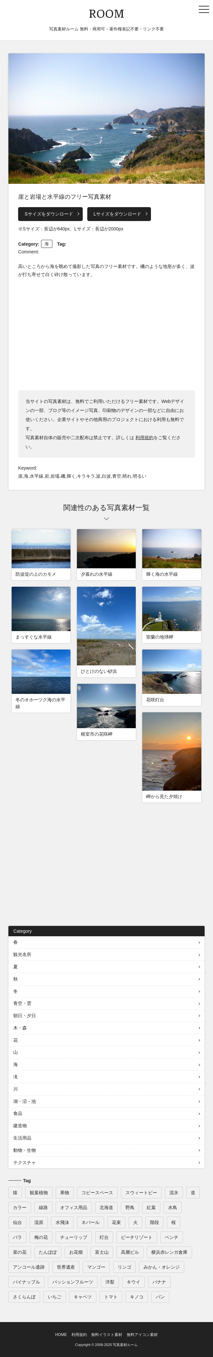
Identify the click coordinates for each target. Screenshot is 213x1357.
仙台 (17, 1222)
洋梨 (109, 1282)
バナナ (159, 1282)
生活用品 (22, 1137)
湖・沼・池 (24, 1101)
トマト (111, 1296)
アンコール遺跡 (29, 1267)
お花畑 (76, 1252)
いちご (54, 1296)
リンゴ (124, 1267)
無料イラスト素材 (106, 1334)
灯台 (104, 1237)
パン (160, 1296)
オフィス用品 (73, 1207)
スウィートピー (141, 1192)
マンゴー (96, 1267)
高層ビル (130, 1252)
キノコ (137, 1296)
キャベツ (83, 1296)
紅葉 (151, 1207)
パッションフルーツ (72, 1282)
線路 (43, 1207)
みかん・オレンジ (162, 1267)
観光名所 (22, 954)
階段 (154, 1222)
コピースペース (97, 1192)
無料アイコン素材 (142, 1334)
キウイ (133, 1282)
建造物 (20, 1125)
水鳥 (172, 1207)
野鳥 (129, 1207)
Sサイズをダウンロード (49, 214)
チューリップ (73, 1237)
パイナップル (26, 1282)
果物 (64, 1192)
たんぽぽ (48, 1252)
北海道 (106, 1207)
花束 (116, 1222)
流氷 (173, 1192)
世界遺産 (66, 1267)
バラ (17, 1237)
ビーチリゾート (137, 1237)
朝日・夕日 (24, 1015)
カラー (20, 1207)
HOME (61, 1334)
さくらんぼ (24, 1296)
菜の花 (20, 1252)
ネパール (90, 1222)
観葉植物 (39, 1192)
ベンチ (171, 1237)
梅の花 (41, 1237)
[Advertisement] (106, 333)
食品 (17, 1113)
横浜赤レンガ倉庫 (169, 1252)
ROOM (106, 12)
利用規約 (144, 437)
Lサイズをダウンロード (118, 214)
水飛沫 (62, 1222)
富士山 (102, 1252)
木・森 (20, 1027)
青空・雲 (22, 1003)
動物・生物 (24, 1150)
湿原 (38, 1222)
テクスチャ (24, 1162)
